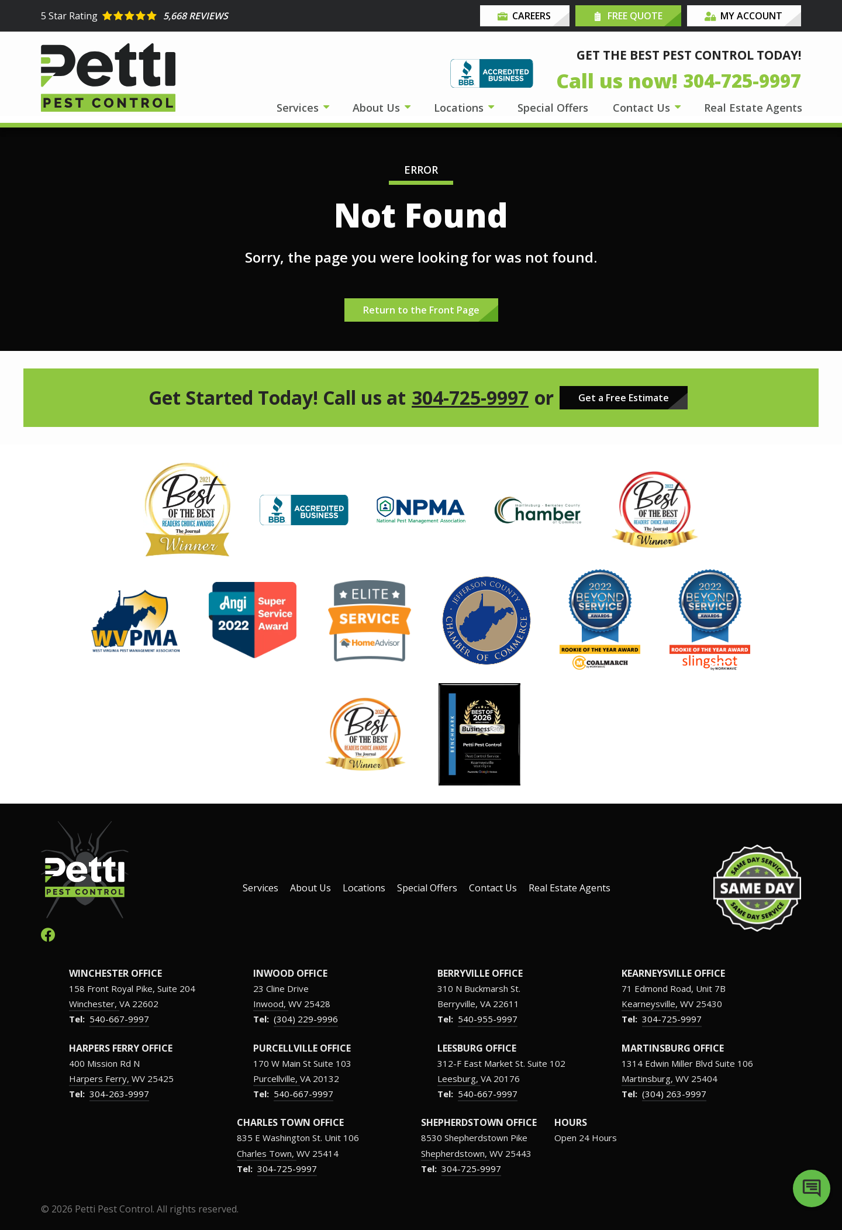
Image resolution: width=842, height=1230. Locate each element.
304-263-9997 (119, 1094)
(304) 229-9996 (306, 1019)
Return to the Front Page (421, 310)
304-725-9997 (470, 397)
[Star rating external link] (231, 15)
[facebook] (48, 933)
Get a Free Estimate (623, 397)
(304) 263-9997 (674, 1094)
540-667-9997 (119, 1019)
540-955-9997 (487, 1019)
